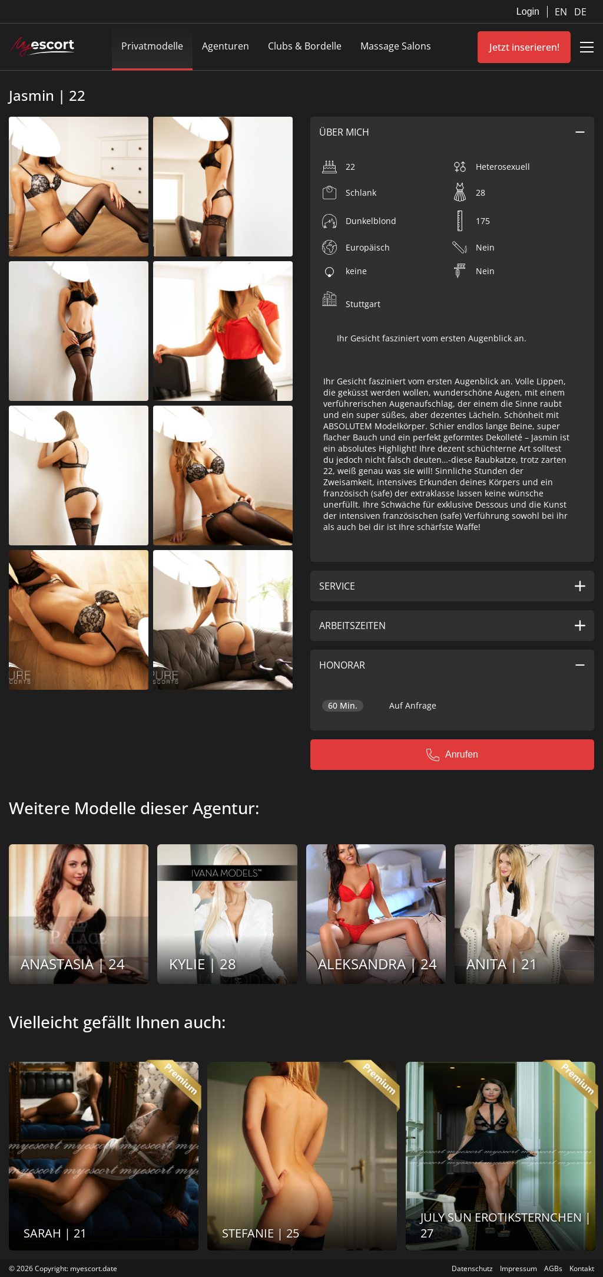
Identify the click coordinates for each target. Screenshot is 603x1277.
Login (527, 11)
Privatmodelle (152, 46)
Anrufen (452, 754)
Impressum (518, 1268)
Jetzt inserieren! (524, 47)
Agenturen (225, 46)
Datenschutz (472, 1268)
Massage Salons (395, 46)
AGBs (553, 1268)
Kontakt (581, 1268)
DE (580, 11)
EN (562, 11)
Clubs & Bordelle (305, 46)
